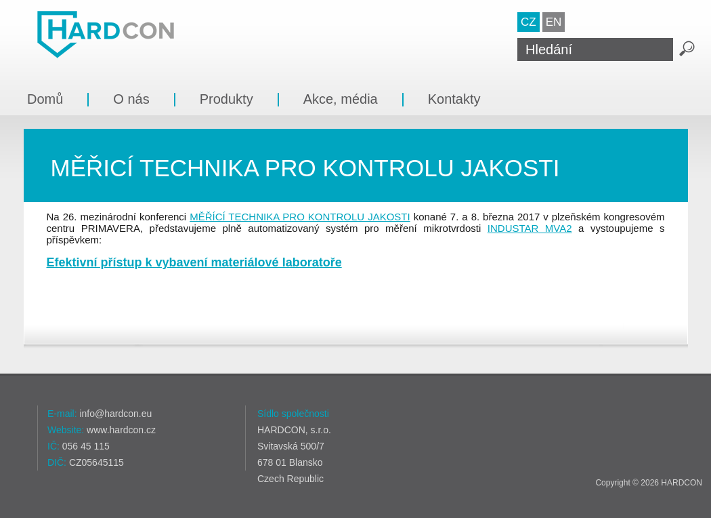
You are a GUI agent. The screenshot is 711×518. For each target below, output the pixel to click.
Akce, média (340, 99)
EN (554, 22)
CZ (528, 22)
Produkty (226, 99)
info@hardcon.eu (115, 413)
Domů (45, 99)
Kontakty (454, 99)
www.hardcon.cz (121, 429)
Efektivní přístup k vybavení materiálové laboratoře (194, 262)
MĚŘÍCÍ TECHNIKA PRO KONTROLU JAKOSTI (300, 216)
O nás (131, 99)
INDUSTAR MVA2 (530, 228)
